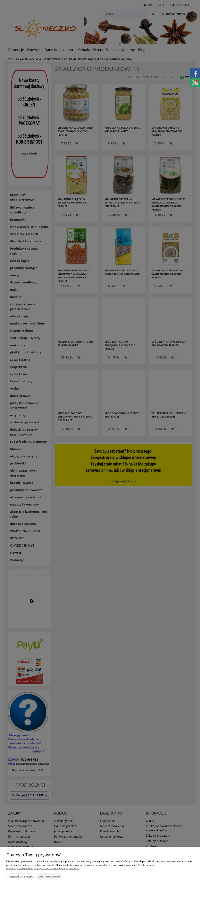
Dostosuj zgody (49, 876)
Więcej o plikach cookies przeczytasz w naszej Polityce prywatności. (42, 868)
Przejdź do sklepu (20, 876)
